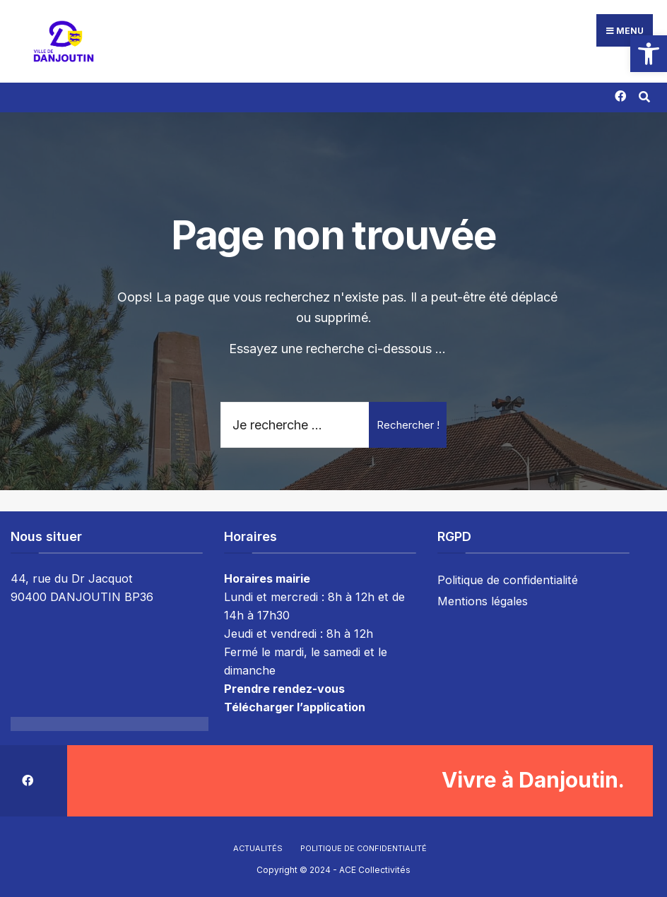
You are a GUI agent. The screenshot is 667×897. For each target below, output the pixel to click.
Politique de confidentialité (507, 579)
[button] (648, 53)
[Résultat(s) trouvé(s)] (644, 94)
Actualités (258, 847)
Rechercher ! (408, 423)
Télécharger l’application (294, 706)
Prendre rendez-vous (284, 688)
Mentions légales (482, 600)
